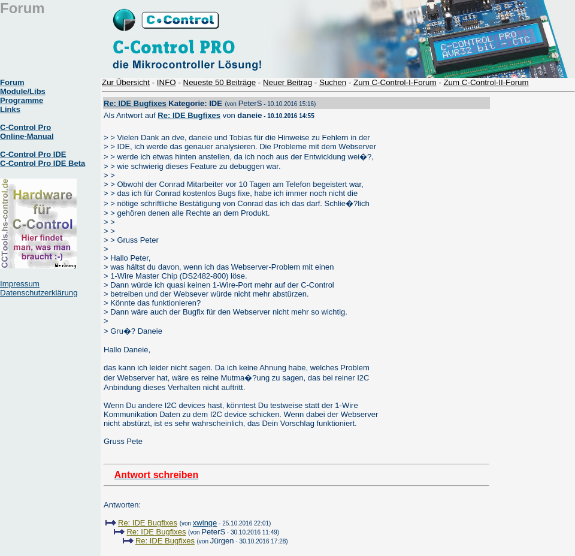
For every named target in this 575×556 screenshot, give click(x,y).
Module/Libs (23, 91)
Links (10, 109)
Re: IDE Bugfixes (135, 103)
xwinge (205, 522)
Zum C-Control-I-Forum (394, 82)
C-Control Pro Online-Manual (27, 132)
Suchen (332, 82)
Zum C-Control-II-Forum (485, 82)
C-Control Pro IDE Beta (42, 163)
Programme (21, 100)
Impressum (20, 283)
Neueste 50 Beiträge (219, 82)
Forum (12, 82)
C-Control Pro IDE (33, 154)
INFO (166, 82)
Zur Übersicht (126, 82)
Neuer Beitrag (287, 82)
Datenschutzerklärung (39, 292)
